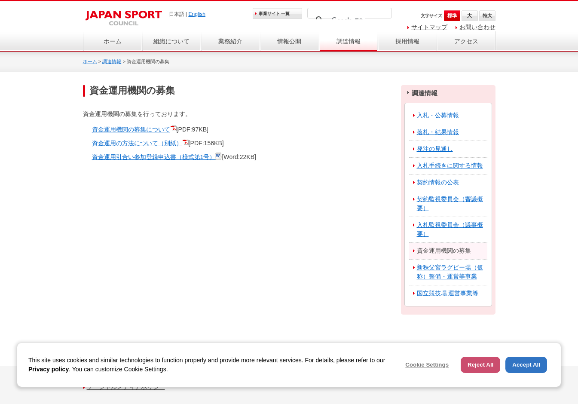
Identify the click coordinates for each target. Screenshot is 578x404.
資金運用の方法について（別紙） (137, 143)
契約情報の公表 (438, 182)
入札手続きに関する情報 (450, 165)
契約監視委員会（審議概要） (450, 203)
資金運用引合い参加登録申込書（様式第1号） (154, 156)
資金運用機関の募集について (131, 129)
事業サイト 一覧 (274, 13)
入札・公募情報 (438, 115)
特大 (487, 15)
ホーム (113, 41)
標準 (452, 15)
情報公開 (289, 41)
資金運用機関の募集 (444, 250)
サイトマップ (429, 27)
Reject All (480, 364)
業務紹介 (230, 41)
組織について (171, 41)
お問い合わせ (477, 27)
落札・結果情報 (438, 132)
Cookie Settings (427, 364)
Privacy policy (48, 369)
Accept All (526, 364)
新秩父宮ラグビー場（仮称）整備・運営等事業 (450, 272)
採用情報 (407, 41)
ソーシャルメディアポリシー (126, 386)
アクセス (466, 41)
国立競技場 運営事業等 (448, 293)
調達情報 (348, 41)
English (196, 14)
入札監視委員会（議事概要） (450, 229)
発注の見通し (435, 148)
